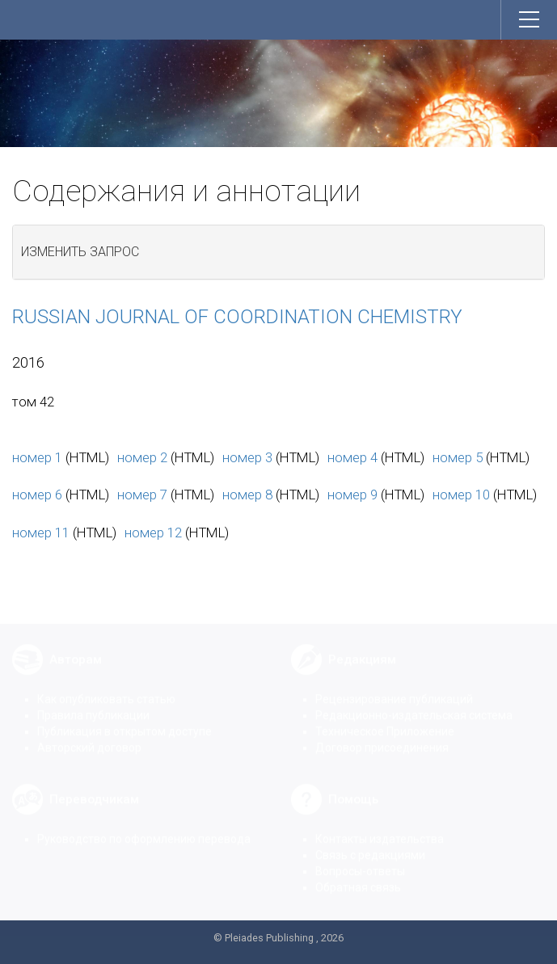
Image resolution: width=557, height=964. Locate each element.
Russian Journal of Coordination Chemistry (237, 316)
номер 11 (41, 532)
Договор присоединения (382, 735)
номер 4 (352, 457)
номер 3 (247, 457)
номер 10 (461, 494)
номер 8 (247, 494)
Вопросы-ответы (360, 858)
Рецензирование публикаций (394, 686)
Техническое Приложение (384, 719)
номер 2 (142, 457)
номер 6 (37, 494)
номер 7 (142, 494)
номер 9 (352, 494)
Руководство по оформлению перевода (144, 826)
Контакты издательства (379, 826)
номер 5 (458, 457)
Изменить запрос (80, 251)
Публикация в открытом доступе (124, 719)
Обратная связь (358, 875)
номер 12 (153, 532)
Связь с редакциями (370, 842)
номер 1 (37, 457)
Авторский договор (89, 735)
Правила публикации (93, 703)
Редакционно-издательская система (414, 703)
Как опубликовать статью (106, 686)
